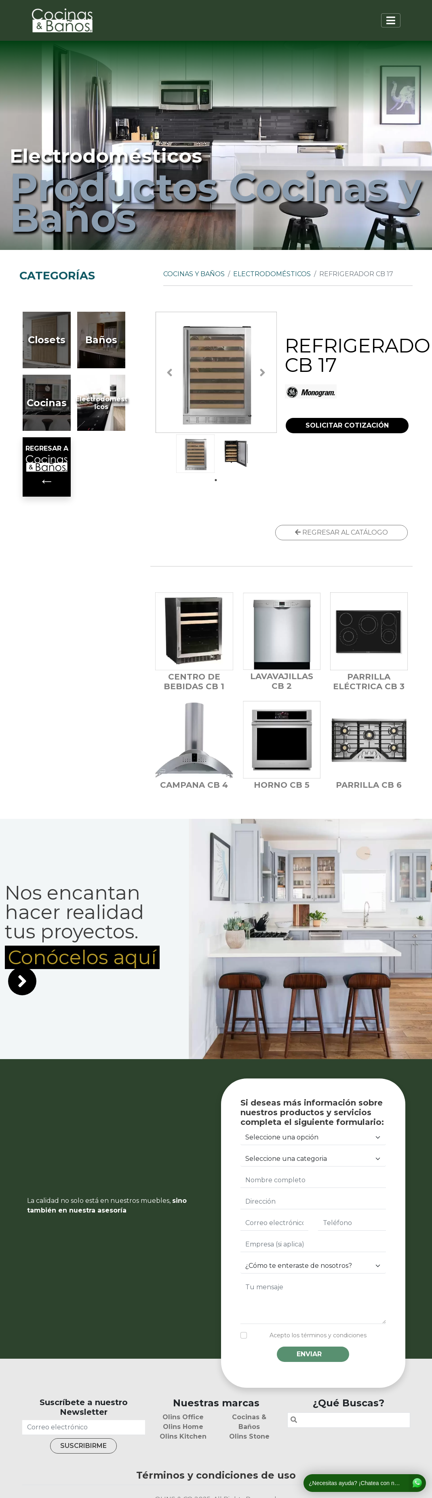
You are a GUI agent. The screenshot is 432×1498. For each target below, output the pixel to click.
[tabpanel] (195, 453)
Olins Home (183, 1427)
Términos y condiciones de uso (216, 1475)
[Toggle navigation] (390, 20)
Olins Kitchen (183, 1436)
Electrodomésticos (272, 274)
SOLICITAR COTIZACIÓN (347, 425)
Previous (169, 373)
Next (263, 373)
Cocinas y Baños (194, 274)
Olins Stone (249, 1436)
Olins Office (183, 1417)
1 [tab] (216, 480)
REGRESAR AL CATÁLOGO (341, 532)
